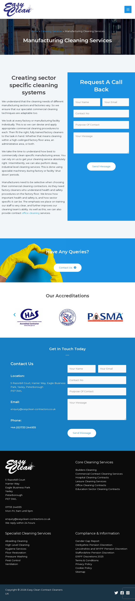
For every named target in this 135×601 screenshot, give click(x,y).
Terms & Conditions (86, 560)
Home (34, 31)
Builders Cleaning (86, 469)
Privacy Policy (83, 564)
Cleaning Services (51, 31)
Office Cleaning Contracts (90, 485)
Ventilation (11, 564)
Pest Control (12, 560)
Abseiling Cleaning (16, 541)
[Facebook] (122, 593)
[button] (68, 268)
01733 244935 (13, 507)
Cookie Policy (83, 567)
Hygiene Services (15, 548)
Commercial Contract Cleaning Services (99, 473)
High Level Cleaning (17, 544)
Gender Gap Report (87, 541)
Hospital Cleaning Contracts (92, 477)
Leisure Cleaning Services (90, 481)
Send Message (101, 166)
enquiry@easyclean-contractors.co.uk (33, 409)
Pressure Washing (16, 556)
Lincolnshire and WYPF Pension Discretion (101, 548)
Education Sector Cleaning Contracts (97, 489)
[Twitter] (116, 593)
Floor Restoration (15, 552)
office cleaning (31, 213)
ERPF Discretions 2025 (89, 556)
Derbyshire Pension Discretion (93, 544)
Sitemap (80, 571)
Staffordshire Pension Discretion (94, 552)
